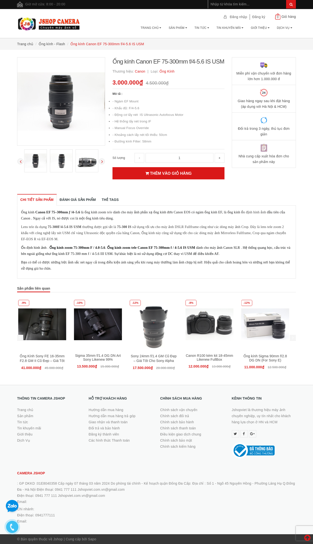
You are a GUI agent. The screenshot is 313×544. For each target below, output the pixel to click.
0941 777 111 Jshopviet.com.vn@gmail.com (70, 496)
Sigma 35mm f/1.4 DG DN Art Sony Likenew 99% (100, 357)
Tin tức (201, 28)
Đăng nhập (238, 17)
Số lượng (118, 158)
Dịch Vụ (284, 28)
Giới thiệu (260, 28)
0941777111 (45, 515)
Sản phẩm (178, 28)
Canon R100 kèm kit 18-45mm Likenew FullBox (212, 357)
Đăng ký (258, 17)
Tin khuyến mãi (230, 28)
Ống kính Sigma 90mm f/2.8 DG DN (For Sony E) (268, 358)
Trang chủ (151, 28)
